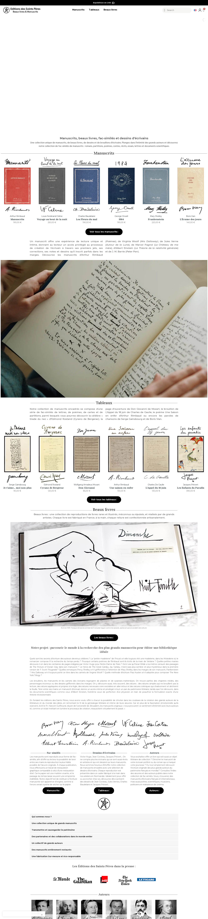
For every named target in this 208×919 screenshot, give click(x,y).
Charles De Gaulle (156, 484)
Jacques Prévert (190, 484)
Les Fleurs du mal (86, 219)
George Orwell (121, 216)
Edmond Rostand (52, 484)
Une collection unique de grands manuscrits (54, 823)
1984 (121, 219)
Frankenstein (156, 219)
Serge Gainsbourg (17, 484)
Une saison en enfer (121, 487)
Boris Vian (190, 216)
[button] (104, 231)
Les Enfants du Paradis (190, 487)
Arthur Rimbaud (17, 216)
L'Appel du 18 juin (156, 487)
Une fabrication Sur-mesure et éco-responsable (56, 856)
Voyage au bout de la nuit (52, 219)
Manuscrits (17, 219)
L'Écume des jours (190, 219)
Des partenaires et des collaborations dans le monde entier (62, 836)
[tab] (104, 817)
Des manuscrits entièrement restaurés (51, 850)
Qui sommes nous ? (42, 816)
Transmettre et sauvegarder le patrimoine (53, 830)
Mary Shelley (156, 216)
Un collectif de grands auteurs (47, 843)
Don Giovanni (87, 487)
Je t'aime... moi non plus (17, 487)
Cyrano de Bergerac (52, 487)
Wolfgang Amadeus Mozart (86, 484)
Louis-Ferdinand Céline (51, 216)
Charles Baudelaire (86, 216)
